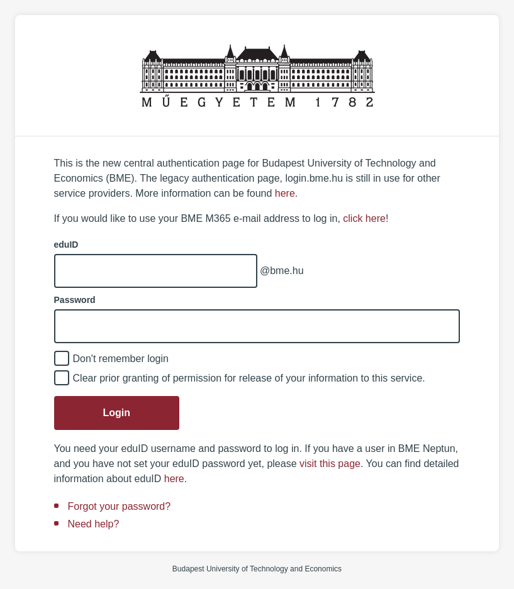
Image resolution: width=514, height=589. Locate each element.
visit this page (329, 463)
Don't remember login (121, 358)
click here (364, 218)
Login (117, 412)
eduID (66, 244)
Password (75, 300)
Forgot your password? (119, 506)
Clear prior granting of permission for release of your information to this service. (249, 378)
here (285, 193)
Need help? (94, 524)
